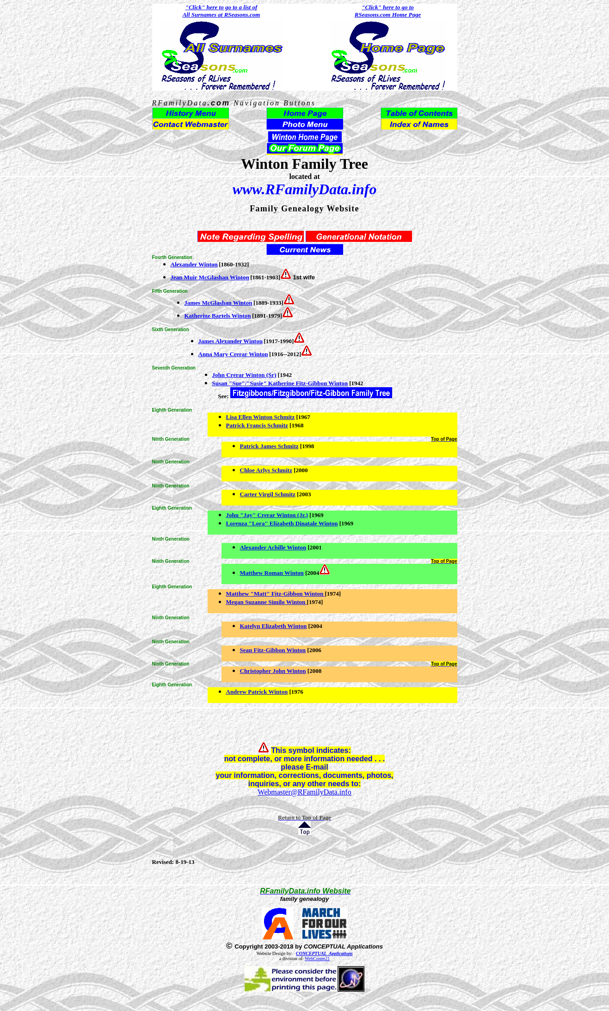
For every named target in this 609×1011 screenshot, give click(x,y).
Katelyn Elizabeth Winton (273, 626)
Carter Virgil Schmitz (267, 494)
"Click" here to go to (388, 7)
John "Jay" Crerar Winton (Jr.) (267, 515)
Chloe (248, 470)
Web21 (317, 958)
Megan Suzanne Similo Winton (266, 601)
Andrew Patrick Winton (257, 691)
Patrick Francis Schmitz (257, 425)
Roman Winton (283, 572)
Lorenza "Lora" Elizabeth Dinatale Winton (282, 523)
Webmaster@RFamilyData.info (304, 792)
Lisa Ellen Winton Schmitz (260, 416)
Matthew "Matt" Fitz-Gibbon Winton (275, 593)
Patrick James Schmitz (269, 446)
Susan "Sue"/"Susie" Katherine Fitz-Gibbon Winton (280, 383)
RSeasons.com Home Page (388, 14)
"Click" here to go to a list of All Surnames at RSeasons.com (221, 11)
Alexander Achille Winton (273, 547)
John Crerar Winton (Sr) (244, 374)
